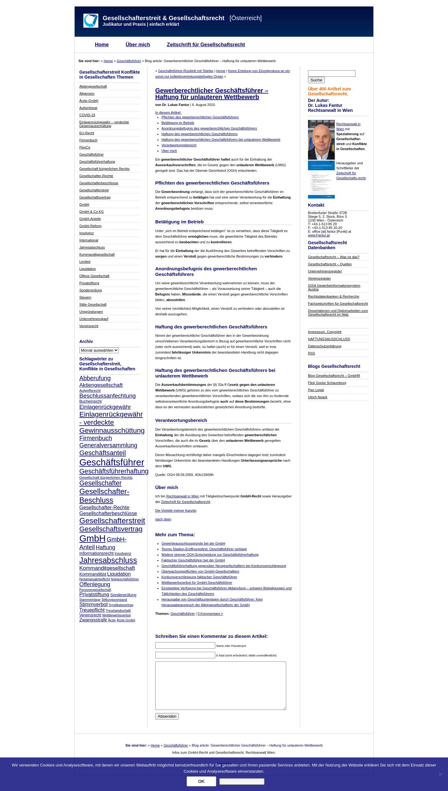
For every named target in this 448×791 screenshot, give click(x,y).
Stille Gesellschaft (92, 304)
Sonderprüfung (90, 290)
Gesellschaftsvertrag (94, 197)
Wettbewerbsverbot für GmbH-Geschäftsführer (196, 582)
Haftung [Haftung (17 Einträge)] (105, 547)
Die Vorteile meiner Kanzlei (175, 510)
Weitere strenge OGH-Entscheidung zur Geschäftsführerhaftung (210, 554)
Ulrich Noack (317, 397)
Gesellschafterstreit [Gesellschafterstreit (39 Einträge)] (112, 520)
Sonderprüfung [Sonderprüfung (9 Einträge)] (123, 595)
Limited (84, 261)
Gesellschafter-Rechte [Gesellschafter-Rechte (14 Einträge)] (104, 507)
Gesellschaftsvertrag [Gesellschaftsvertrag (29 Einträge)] (110, 529)
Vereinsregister (319, 278)
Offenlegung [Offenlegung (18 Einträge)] (94, 584)
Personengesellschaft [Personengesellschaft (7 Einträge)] (95, 590)
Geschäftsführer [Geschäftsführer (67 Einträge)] (111, 462)
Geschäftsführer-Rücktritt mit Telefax (185, 71)
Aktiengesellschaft (93, 86)
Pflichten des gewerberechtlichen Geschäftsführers (200, 117)
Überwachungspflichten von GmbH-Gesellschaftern (200, 571)
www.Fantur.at (319, 235)
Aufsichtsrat (88, 108)
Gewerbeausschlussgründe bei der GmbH (193, 543)
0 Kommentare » (210, 613)
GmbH (84, 204)
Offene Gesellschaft (94, 276)
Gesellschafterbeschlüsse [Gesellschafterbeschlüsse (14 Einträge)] (108, 513)
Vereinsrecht (88, 326)
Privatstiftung (89, 283)
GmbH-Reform (90, 226)
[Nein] (440, 774)
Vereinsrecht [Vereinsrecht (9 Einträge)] (90, 615)
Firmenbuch (88, 140)
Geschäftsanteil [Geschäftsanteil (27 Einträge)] (102, 453)
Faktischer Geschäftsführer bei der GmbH (193, 560)
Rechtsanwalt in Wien (182, 496)
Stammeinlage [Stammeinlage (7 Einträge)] (89, 599)
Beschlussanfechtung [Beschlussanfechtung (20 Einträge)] (107, 395)
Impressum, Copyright (325, 332)
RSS (311, 353)
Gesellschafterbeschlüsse (98, 183)
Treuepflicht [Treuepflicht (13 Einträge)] (92, 610)
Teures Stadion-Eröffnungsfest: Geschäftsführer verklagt (204, 549)
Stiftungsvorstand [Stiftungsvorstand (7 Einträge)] (114, 599)
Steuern (85, 297)
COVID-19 (87, 115)
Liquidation (87, 269)
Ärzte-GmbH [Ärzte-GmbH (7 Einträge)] (126, 620)
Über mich (138, 44)
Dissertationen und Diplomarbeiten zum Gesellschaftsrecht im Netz (338, 312)
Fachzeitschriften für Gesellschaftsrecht (338, 303)
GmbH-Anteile (90, 219)
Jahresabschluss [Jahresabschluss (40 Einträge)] (108, 560)
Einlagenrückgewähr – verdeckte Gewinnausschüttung (104, 124)
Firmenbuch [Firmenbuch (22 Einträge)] (95, 438)
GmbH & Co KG (91, 211)
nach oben (163, 519)
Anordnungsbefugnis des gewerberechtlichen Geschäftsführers (209, 128)
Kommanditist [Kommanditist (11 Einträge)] (92, 574)
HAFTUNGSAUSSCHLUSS (329, 339)
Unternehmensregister (325, 271)
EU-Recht (86, 133)
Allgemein (86, 93)
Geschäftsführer (129, 61)
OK (201, 781)
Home (102, 44)
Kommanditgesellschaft (97, 254)
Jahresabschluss (92, 247)
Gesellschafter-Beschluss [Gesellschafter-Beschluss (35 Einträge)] (104, 495)
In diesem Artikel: (168, 112)
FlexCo (84, 147)
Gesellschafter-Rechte (96, 176)
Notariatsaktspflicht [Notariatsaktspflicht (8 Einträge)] (94, 579)
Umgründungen (91, 311)
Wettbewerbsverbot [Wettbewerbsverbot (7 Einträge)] (116, 615)
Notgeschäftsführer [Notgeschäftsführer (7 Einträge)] (125, 579)
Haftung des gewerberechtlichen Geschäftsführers (199, 134)
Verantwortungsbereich (179, 145)
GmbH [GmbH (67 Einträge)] (92, 538)
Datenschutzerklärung (324, 346)
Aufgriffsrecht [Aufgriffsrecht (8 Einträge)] (89, 390)
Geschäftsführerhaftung (97, 161)
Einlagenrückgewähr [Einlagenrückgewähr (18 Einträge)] (105, 407)
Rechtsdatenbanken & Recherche (333, 296)
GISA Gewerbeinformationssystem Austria (334, 287)
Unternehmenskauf (93, 319)
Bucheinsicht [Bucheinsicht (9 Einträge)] (90, 401)
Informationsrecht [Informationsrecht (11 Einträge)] (96, 553)
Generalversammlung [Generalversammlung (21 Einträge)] (108, 445)
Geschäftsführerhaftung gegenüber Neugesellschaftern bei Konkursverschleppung (223, 566)
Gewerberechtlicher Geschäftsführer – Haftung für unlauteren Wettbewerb (211, 93)
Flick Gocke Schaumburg (327, 383)
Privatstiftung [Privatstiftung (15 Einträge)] (94, 594)
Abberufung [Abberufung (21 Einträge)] (95, 378)
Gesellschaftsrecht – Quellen (330, 264)
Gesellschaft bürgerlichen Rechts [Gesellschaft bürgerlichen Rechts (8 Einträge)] (106, 477)
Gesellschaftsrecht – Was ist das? (333, 257)
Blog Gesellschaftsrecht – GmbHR (334, 375)
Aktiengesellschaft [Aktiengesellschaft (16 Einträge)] (101, 385)
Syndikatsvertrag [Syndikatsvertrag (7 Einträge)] (121, 605)
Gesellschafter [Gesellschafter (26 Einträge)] (100, 483)
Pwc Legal (316, 390)
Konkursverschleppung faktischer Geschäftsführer (199, 577)
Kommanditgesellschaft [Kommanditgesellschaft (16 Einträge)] (107, 568)
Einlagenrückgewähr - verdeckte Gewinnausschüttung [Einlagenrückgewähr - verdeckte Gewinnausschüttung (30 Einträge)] (112, 422)
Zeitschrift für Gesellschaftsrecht (206, 44)
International (88, 240)
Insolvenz (86, 233)
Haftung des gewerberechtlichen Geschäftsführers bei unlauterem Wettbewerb (220, 139)
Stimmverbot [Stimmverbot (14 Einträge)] (93, 604)
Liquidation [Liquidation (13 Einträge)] (119, 574)
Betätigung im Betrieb (177, 123)
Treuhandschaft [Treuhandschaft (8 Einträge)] (118, 610)
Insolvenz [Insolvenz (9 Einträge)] (122, 553)
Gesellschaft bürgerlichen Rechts (104, 169)
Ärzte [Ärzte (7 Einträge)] (112, 620)
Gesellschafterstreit (94, 190)
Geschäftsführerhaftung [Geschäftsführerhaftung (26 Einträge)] (114, 471)
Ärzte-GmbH (88, 101)
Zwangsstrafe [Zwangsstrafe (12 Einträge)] (93, 619)
